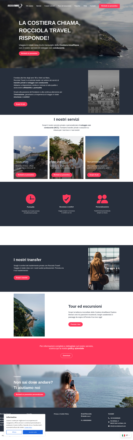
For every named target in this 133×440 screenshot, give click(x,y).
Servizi (38, 6)
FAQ (85, 6)
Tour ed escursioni (64, 6)
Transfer (77, 6)
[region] (24, 425)
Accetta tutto (33, 432)
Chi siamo (29, 6)
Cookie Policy (28, 427)
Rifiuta (14, 432)
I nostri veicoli (49, 6)
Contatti (93, 6)
